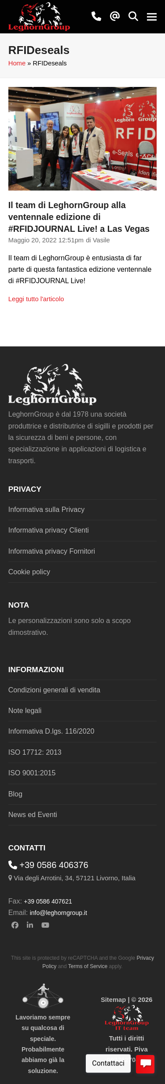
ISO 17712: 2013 (35, 752)
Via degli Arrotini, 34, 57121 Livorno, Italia (75, 878)
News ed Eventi (32, 814)
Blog (15, 794)
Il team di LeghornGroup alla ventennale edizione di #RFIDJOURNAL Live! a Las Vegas (79, 217)
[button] (133, 16)
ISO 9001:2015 (32, 773)
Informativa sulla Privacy (46, 509)
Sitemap (113, 999)
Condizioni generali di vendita (54, 690)
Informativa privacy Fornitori (51, 551)
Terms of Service (87, 966)
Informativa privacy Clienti (48, 530)
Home (17, 63)
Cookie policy (29, 572)
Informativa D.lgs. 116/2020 (51, 731)
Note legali (25, 710)
